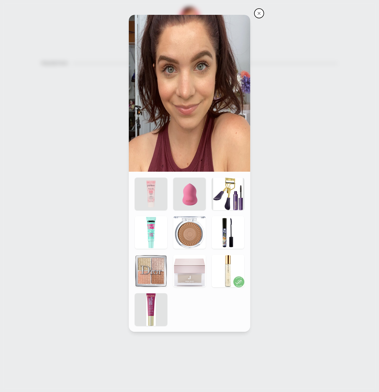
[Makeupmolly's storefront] (259, 13)
